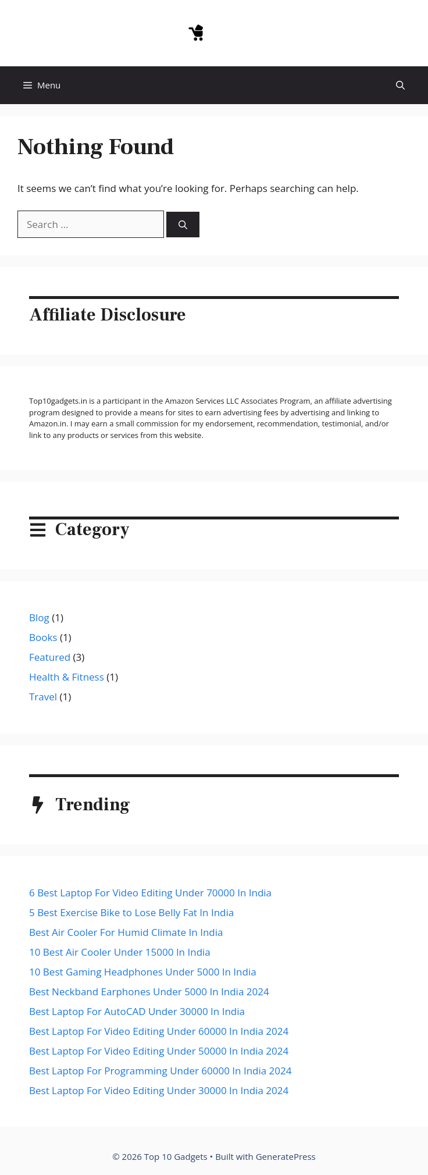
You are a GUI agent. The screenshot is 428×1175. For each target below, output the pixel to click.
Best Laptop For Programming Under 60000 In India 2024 (160, 1070)
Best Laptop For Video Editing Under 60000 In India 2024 (158, 1031)
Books (43, 637)
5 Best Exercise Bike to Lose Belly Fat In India (131, 912)
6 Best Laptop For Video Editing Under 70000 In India (150, 892)
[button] (400, 85)
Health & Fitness (66, 676)
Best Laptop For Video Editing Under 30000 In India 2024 (158, 1090)
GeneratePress (286, 1156)
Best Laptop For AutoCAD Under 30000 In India (137, 1011)
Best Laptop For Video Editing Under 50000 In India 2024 (158, 1051)
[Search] (182, 225)
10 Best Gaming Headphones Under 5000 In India (142, 971)
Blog (39, 617)
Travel (43, 696)
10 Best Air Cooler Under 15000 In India (120, 952)
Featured (49, 657)
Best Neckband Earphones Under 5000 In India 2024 (149, 991)
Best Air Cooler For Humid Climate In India (126, 932)
